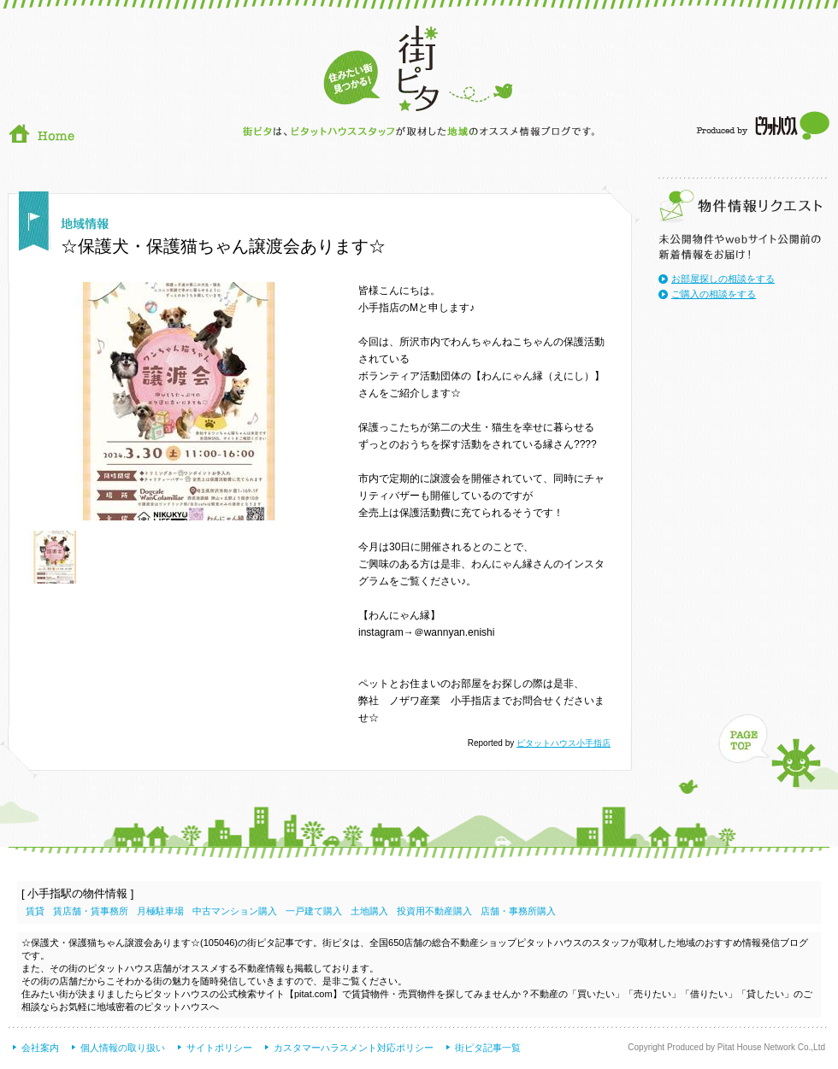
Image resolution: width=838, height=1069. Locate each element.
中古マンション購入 (234, 911)
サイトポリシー (219, 1048)
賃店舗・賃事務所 (90, 911)
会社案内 (40, 1048)
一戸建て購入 (314, 911)
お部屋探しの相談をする (723, 278)
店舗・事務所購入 (518, 911)
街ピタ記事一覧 (488, 1048)
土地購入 (369, 911)
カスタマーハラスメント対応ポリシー (354, 1048)
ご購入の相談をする (713, 294)
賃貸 (35, 911)
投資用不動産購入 (434, 911)
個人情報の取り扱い (122, 1048)
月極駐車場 (160, 911)
